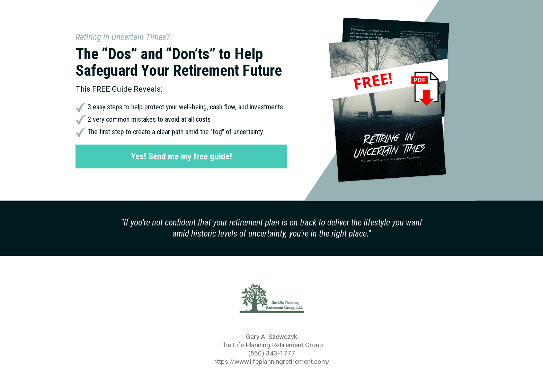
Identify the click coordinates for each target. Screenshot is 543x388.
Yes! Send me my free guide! (181, 156)
